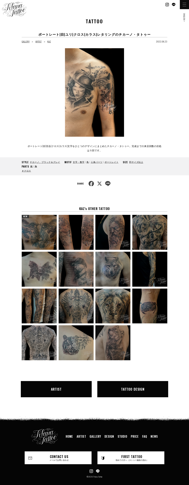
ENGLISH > (184, 17)
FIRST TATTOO (132, 454)
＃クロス (26, 170)
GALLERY (26, 41)
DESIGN (109, 432)
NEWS (154, 432)
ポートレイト (112, 162)
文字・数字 (78, 162)
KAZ (49, 41)
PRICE (135, 432)
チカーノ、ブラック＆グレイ (45, 162)
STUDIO (122, 432)
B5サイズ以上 (136, 162)
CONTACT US (59, 454)
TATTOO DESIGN (132, 387)
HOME (69, 432)
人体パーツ (96, 162)
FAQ (144, 432)
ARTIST (38, 41)
